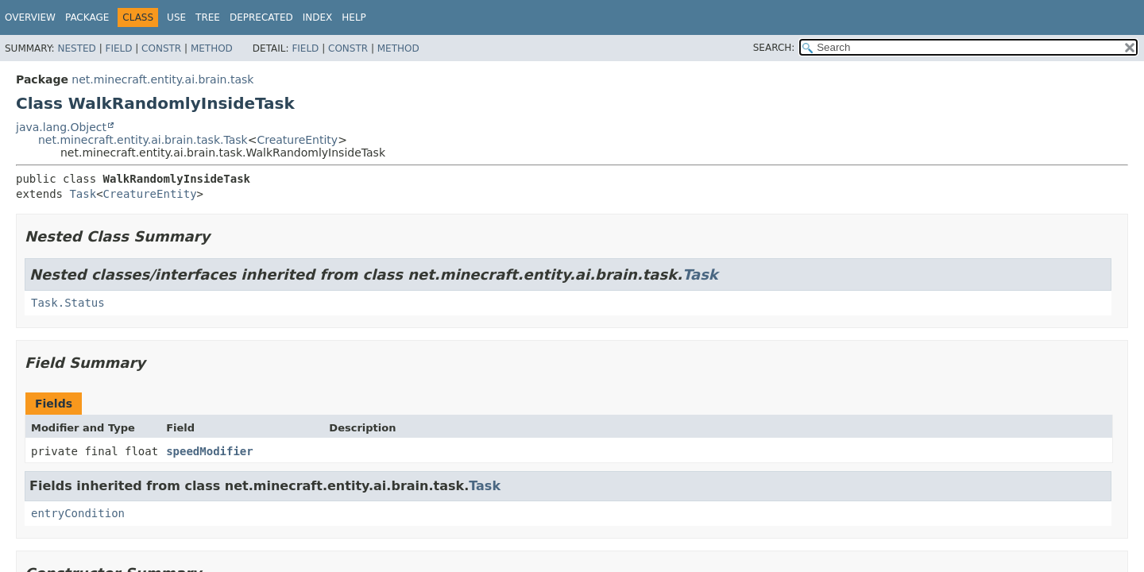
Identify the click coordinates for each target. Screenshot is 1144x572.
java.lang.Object (61, 127)
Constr (161, 48)
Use (176, 17)
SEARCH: (774, 47)
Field (118, 48)
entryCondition (78, 513)
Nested (76, 48)
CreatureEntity (297, 139)
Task (82, 193)
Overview (30, 17)
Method (212, 48)
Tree (207, 17)
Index (318, 17)
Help (354, 17)
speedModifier (209, 451)
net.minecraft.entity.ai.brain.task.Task (143, 139)
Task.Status (68, 302)
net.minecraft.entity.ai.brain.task (162, 79)
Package (87, 17)
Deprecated (261, 17)
